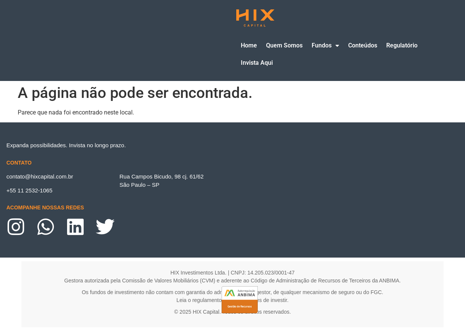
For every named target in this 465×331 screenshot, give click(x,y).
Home (249, 45)
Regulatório (402, 45)
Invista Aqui (257, 62)
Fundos (325, 46)
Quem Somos (284, 45)
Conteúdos (362, 45)
